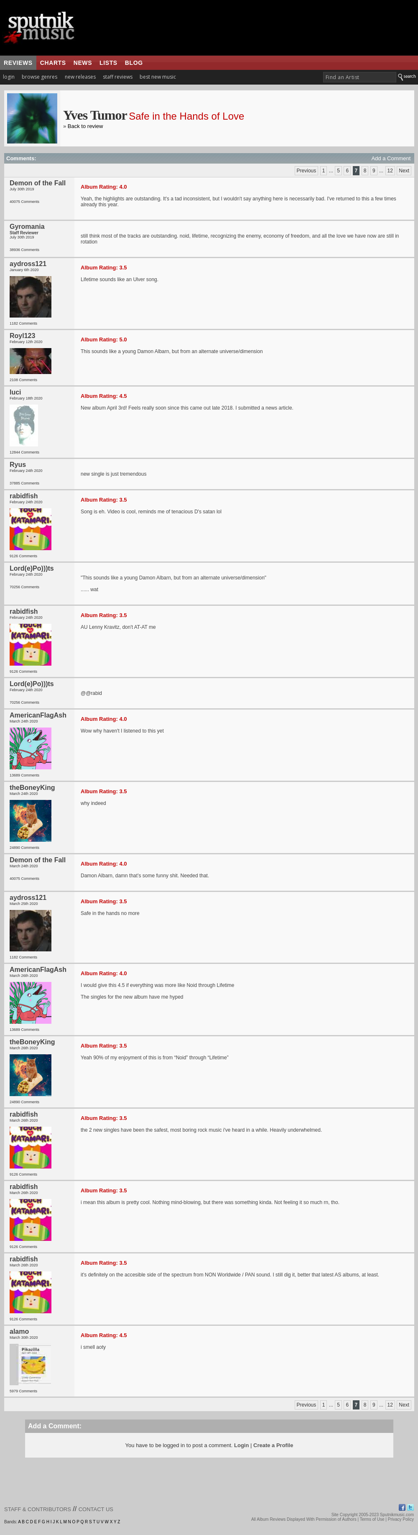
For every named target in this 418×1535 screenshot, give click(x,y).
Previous (306, 171)
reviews (18, 62)
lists (108, 62)
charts (53, 62)
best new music (158, 76)
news (83, 62)
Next (404, 171)
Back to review (85, 126)
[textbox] (359, 77)
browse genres (39, 76)
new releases (80, 76)
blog (134, 62)
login (9, 76)
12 (390, 171)
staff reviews (118, 76)
